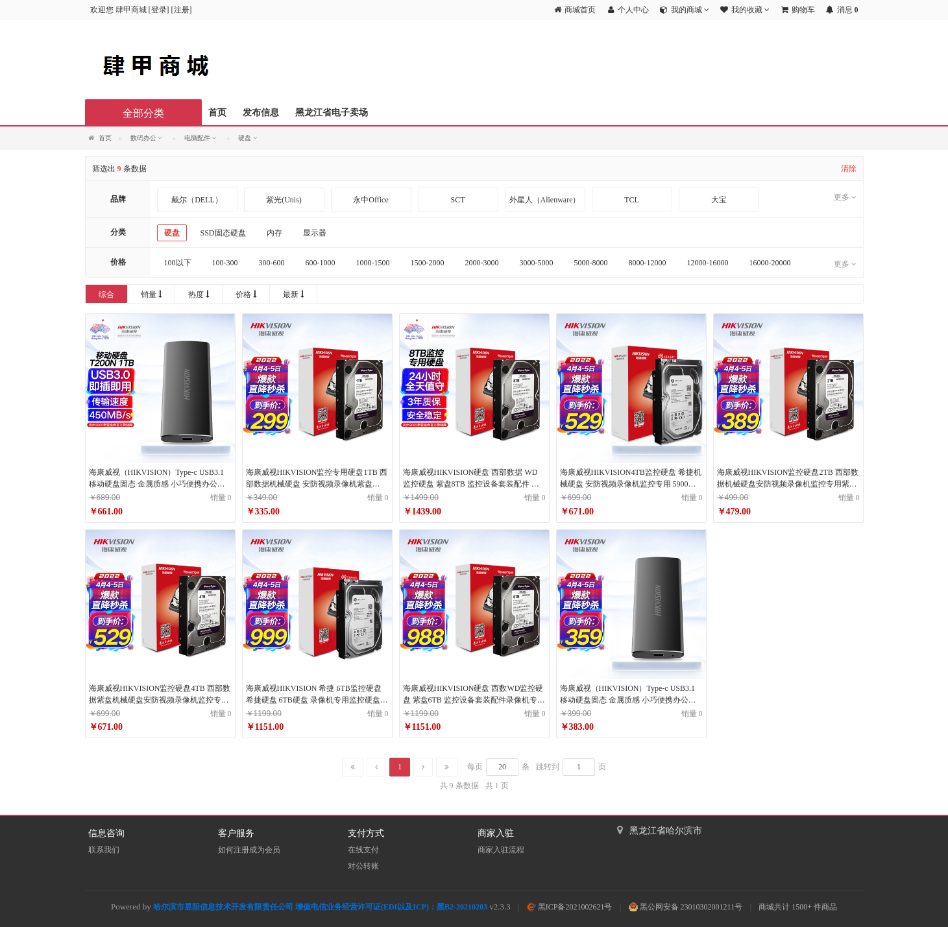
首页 (217, 112)
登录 (159, 9)
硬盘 (172, 232)
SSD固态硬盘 (223, 232)
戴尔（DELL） (197, 199)
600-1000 (320, 262)
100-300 (225, 262)
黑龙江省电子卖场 (331, 112)
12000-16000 (708, 262)
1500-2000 (427, 262)
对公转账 (363, 866)
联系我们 (103, 849)
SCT (457, 199)
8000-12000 (647, 262)
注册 (181, 9)
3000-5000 (536, 262)
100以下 (177, 262)
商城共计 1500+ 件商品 (798, 906)
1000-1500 (373, 262)
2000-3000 (482, 262)
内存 (274, 232)
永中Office (370, 199)
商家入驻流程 (501, 849)
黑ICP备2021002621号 (570, 906)
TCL (631, 199)
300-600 (272, 262)
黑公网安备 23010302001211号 (686, 906)
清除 (849, 168)
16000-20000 (770, 262)
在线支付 (363, 849)
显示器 (314, 232)
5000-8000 (591, 262)
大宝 (719, 199)
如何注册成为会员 (249, 849)
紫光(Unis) (284, 199)
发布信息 (261, 112)
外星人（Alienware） (545, 199)
